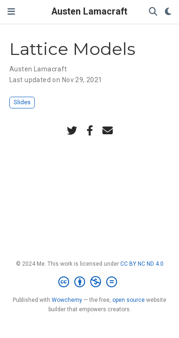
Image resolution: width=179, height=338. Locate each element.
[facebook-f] (90, 130)
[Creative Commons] (89, 282)
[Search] (153, 12)
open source (128, 300)
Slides (22, 102)
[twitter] (72, 130)
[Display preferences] (168, 12)
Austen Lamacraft (89, 11)
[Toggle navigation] (11, 11)
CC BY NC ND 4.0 (141, 264)
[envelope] (108, 130)
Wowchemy (67, 300)
